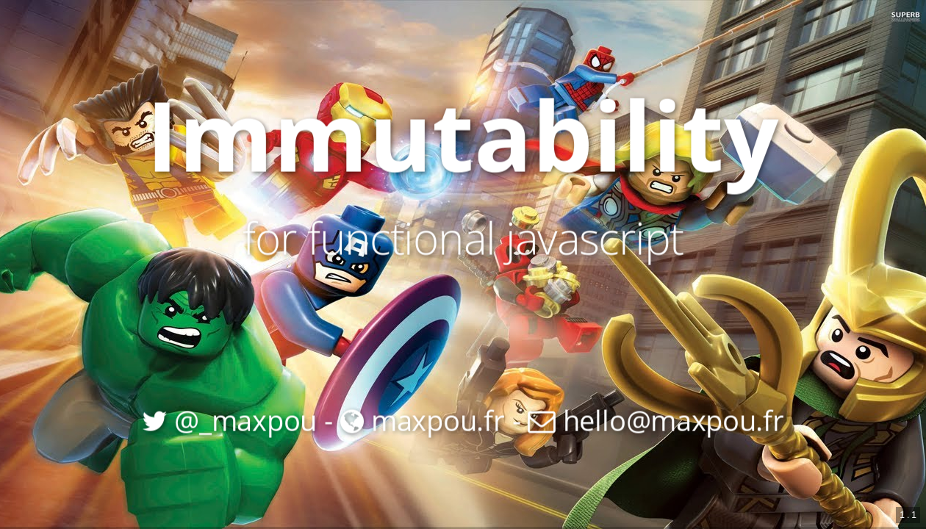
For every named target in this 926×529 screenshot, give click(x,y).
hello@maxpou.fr (656, 419)
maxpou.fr (422, 419)
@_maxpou (229, 419)
